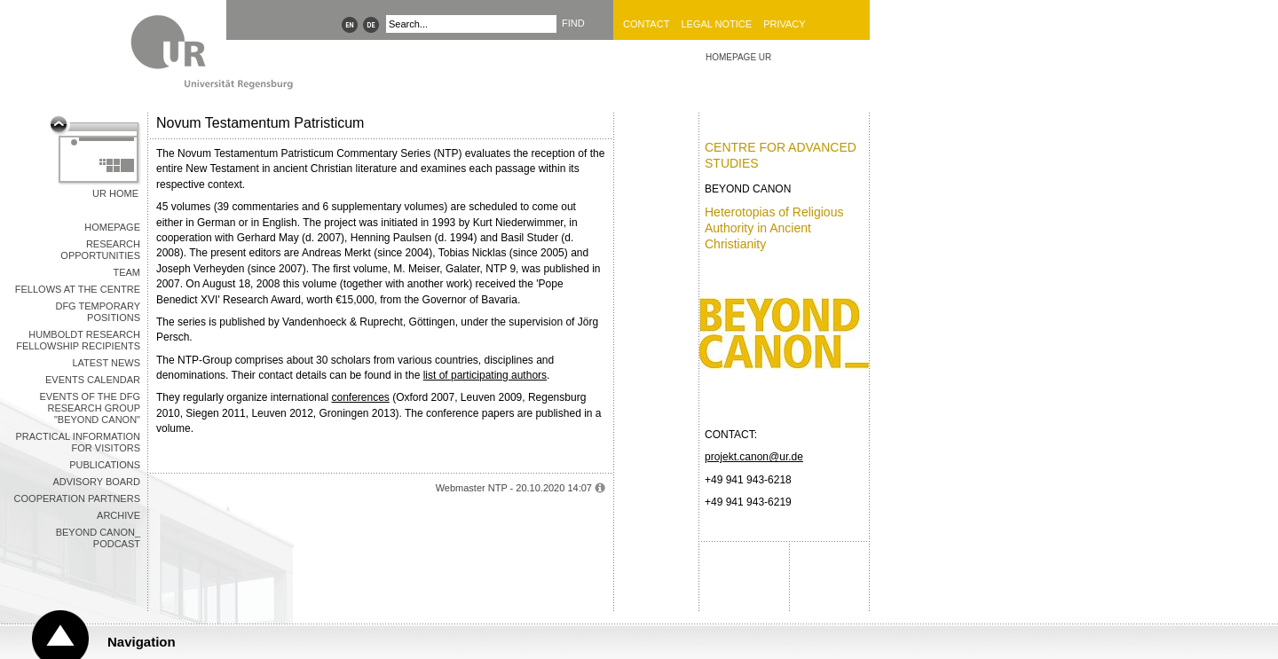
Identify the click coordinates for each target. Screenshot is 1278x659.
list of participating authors (485, 375)
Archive (118, 515)
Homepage (112, 227)
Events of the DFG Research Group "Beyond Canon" (90, 408)
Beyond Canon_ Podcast (98, 538)
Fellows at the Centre (77, 289)
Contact (646, 24)
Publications (104, 464)
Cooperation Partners (77, 498)
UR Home (115, 193)
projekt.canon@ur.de (754, 457)
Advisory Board (96, 481)
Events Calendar (92, 379)
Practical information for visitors (77, 442)
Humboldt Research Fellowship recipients (78, 340)
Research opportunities (100, 250)
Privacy (784, 24)
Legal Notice (716, 24)
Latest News (106, 362)
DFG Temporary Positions (97, 312)
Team (126, 272)
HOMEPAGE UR (738, 57)
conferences (360, 397)
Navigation (141, 641)
